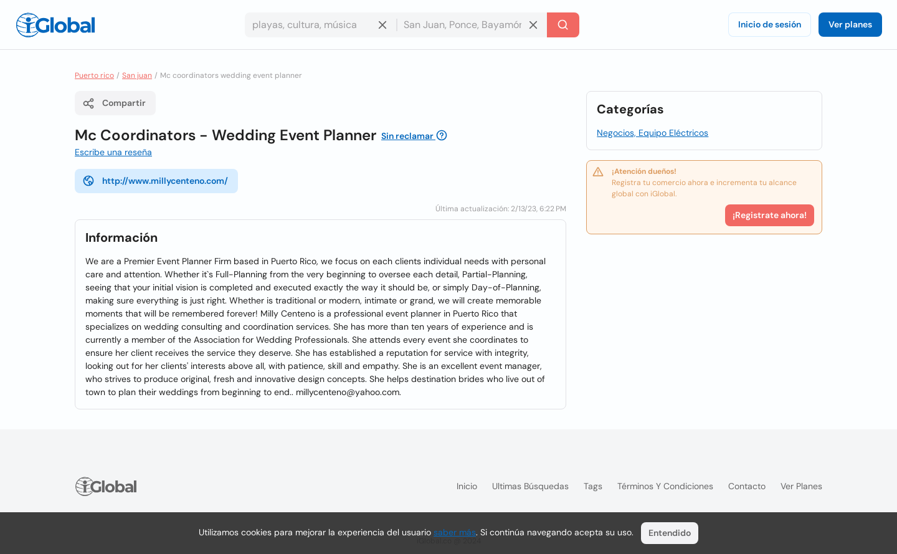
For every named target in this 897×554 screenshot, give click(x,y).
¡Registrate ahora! (770, 215)
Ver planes (850, 24)
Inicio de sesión (769, 24)
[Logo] (55, 24)
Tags (593, 486)
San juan (137, 75)
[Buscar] (563, 24)
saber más (455, 532)
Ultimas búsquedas (530, 486)
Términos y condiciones (665, 486)
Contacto (747, 486)
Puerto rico (94, 75)
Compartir (114, 103)
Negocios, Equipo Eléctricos (652, 132)
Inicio (467, 486)
